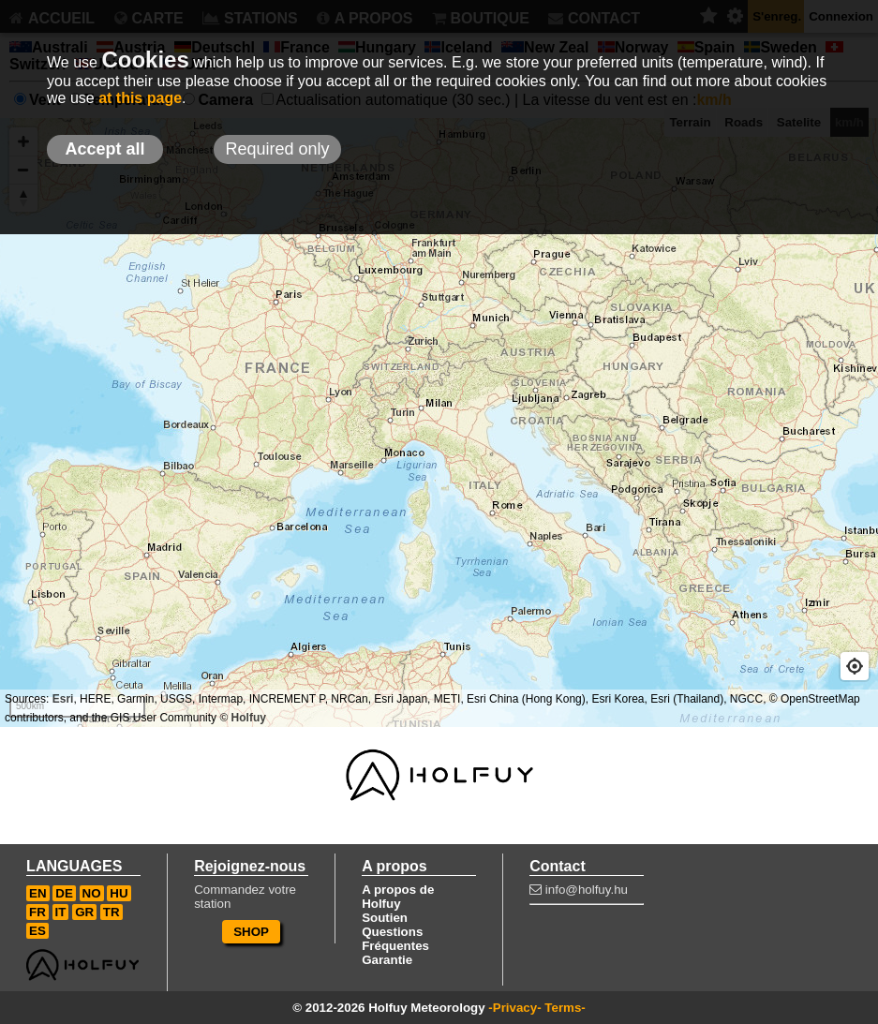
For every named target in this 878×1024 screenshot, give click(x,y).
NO (91, 893)
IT (61, 912)
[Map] (439, 422)
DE (64, 893)
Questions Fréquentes (395, 939)
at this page (140, 98)
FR (37, 912)
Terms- (564, 1008)
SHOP (251, 932)
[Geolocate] (855, 666)
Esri (63, 698)
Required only (277, 149)
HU (118, 893)
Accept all (104, 149)
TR (111, 912)
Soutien (385, 918)
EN (38, 893)
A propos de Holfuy (398, 897)
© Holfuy (242, 717)
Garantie (387, 960)
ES (37, 931)
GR (84, 912)
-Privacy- (514, 1008)
